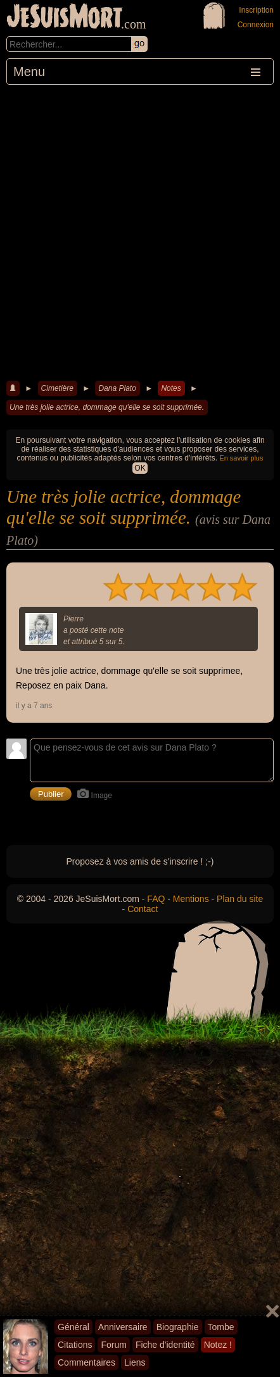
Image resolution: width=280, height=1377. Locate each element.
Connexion (256, 24)
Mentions (191, 899)
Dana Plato (117, 388)
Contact (142, 909)
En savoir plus (241, 458)
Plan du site (240, 899)
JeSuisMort (64, 17)
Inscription (256, 10)
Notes (171, 388)
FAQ (156, 899)
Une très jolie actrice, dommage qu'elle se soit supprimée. (107, 407)
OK (139, 468)
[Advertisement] (140, 231)
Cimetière (57, 388)
